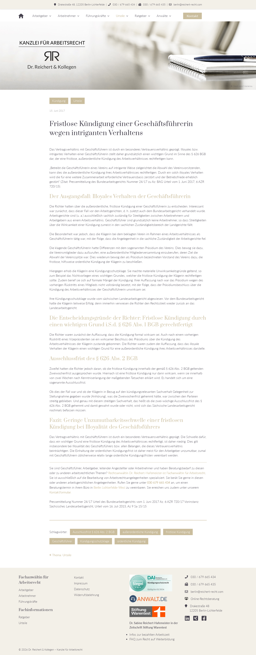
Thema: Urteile (60, 555)
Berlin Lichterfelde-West (110, 487)
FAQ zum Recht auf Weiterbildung (151, 639)
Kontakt (192, 16)
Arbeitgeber (40, 16)
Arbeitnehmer (67, 16)
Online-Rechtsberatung (205, 599)
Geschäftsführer (62, 541)
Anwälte (162, 16)
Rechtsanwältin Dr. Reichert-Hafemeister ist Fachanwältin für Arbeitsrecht (156, 473)
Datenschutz (82, 589)
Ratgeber (141, 16)
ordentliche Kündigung (131, 541)
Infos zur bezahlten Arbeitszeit (149, 634)
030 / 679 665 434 (124, 4)
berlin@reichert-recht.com (188, 4)
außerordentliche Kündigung (140, 532)
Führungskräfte (96, 16)
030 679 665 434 (158, 482)
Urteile (120, 16)
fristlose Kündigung (178, 532)
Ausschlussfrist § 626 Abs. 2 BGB (94, 532)
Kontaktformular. (60, 492)
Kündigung (58, 101)
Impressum (81, 583)
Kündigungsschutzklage (94, 541)
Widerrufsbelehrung (86, 595)
